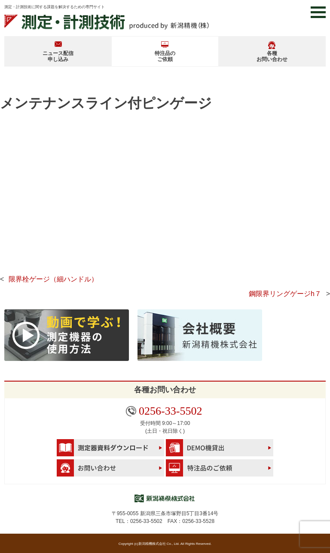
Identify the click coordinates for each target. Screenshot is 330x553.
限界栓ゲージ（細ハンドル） (53, 279)
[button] (318, 12)
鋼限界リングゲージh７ (285, 293)
